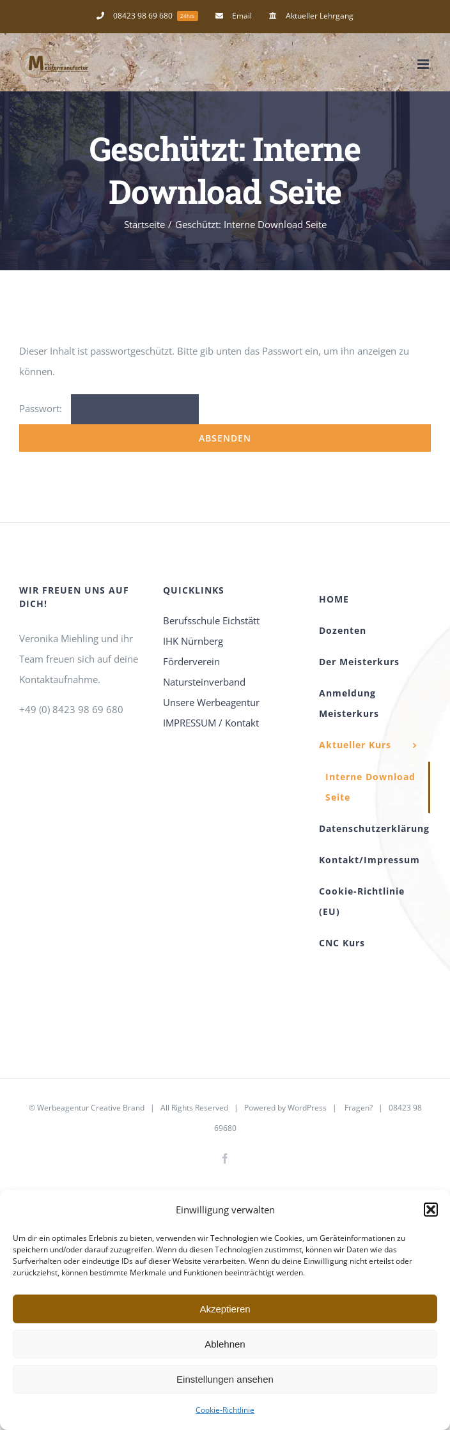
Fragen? (359, 1107)
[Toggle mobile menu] (424, 64)
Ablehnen (225, 1344)
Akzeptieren (224, 1308)
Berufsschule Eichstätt (211, 620)
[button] (430, 1209)
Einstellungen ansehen (225, 1379)
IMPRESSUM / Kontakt (211, 722)
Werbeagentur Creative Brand (90, 1107)
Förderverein (191, 661)
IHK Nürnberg (193, 640)
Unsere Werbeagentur (211, 702)
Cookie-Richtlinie (225, 1409)
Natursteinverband (204, 681)
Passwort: (109, 408)
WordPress (307, 1107)
